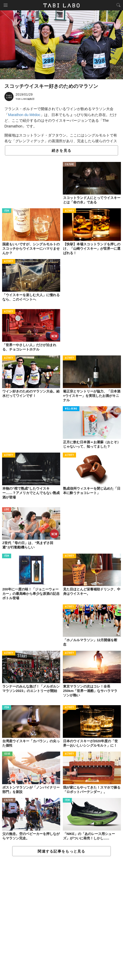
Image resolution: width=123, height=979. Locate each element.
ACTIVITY (69, 211)
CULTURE (69, 164)
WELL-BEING (71, 409)
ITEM (6, 211)
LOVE (6, 509)
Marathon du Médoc (24, 115)
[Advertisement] (61, 918)
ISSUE (7, 754)
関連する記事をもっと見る (61, 851)
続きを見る (61, 150)
